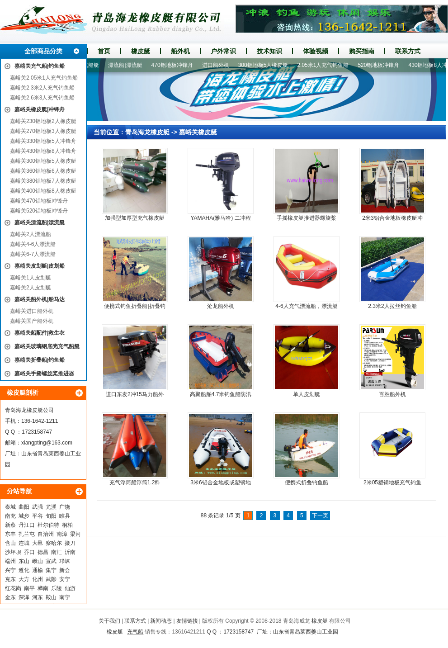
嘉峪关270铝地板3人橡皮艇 (43, 131)
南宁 (64, 597)
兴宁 (10, 570)
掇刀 (70, 543)
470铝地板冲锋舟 (174, 65)
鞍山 (51, 597)
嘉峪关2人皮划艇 (30, 287)
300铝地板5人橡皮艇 (266, 65)
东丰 (10, 534)
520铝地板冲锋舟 (380, 65)
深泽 (24, 597)
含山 (10, 543)
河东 (37, 597)
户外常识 (223, 51)
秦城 (10, 507)
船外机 (180, 51)
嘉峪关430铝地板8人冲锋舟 (43, 151)
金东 (10, 597)
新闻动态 (161, 621)
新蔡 (10, 525)
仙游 (70, 588)
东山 (24, 561)
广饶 (64, 507)
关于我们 (109, 621)
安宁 (64, 579)
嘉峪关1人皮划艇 (30, 277)
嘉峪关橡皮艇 (198, 132)
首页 (104, 51)
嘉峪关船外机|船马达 (39, 299)
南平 (29, 588)
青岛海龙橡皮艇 (147, 132)
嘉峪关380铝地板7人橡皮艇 (43, 181)
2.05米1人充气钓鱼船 (325, 65)
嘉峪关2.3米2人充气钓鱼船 (42, 88)
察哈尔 (54, 543)
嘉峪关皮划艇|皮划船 (39, 266)
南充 (10, 516)
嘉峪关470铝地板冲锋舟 (39, 201)
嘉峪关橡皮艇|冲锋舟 (39, 109)
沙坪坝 (13, 552)
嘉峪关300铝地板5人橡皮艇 (43, 161)
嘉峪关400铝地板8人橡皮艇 (43, 191)
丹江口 (27, 525)
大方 (24, 579)
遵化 (24, 570)
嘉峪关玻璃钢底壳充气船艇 (47, 346)
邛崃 (64, 561)
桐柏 (67, 525)
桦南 (43, 588)
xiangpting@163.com (46, 443)
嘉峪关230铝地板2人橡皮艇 (43, 121)
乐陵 (56, 588)
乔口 (29, 552)
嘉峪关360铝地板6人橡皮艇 (43, 171)
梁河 (75, 534)
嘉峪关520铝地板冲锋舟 (39, 211)
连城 (24, 543)
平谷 (37, 516)
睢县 (64, 516)
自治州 (46, 534)
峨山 (37, 561)
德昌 (43, 552)
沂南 (70, 552)
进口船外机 (217, 65)
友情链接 (187, 621)
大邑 (37, 543)
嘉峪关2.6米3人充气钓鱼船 (42, 98)
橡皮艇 (140, 51)
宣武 (51, 561)
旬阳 (51, 516)
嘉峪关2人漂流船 (30, 234)
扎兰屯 (27, 534)
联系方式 (407, 51)
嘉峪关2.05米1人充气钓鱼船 (44, 78)
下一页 (320, 515)
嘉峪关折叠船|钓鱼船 (39, 360)
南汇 (56, 552)
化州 (37, 579)
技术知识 (269, 51)
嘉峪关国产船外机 (31, 321)
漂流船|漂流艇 (127, 65)
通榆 (37, 570)
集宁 (51, 570)
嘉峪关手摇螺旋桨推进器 (44, 373)
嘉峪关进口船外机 (31, 311)
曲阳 (24, 507)
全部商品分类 (43, 51)
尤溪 (51, 507)
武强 (37, 507)
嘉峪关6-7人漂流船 (33, 254)
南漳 (62, 534)
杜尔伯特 (48, 525)
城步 (24, 516)
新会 (64, 570)
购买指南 (361, 51)
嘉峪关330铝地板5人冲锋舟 (43, 141)
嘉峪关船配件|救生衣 (39, 333)
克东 (10, 579)
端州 (10, 561)
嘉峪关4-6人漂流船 (33, 244)
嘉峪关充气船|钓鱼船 (39, 66)
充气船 (135, 632)
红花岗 (13, 588)
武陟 (51, 579)
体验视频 (315, 51)
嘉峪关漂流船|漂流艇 (39, 222)
